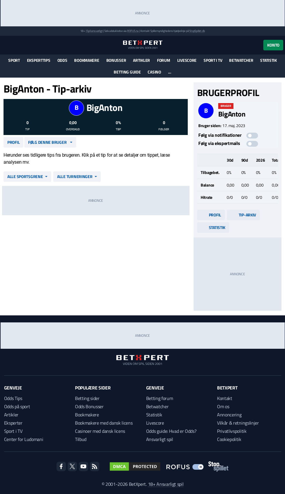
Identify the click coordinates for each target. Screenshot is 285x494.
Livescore (187, 60)
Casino (154, 72)
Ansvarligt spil (159, 439)
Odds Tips (13, 398)
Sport (14, 60)
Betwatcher (241, 60)
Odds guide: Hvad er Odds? (171, 431)
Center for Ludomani (23, 439)
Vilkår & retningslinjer (238, 422)
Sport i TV (213, 60)
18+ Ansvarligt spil (166, 484)
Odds (62, 60)
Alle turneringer (75, 176)
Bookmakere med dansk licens (103, 422)
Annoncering (229, 414)
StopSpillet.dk (197, 31)
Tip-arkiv (243, 215)
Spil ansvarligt (95, 31)
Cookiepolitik (229, 439)
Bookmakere (86, 60)
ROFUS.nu (133, 31)
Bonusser (116, 60)
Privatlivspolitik (232, 431)
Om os (223, 406)
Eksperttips (38, 60)
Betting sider (87, 398)
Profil (13, 142)
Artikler (141, 60)
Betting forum (159, 398)
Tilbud (80, 439)
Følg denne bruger (47, 142)
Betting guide (127, 72)
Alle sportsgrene (25, 176)
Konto (273, 45)
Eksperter (13, 422)
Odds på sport (17, 406)
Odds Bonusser (89, 406)
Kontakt (224, 398)
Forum (163, 60)
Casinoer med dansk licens (100, 431)
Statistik (268, 60)
